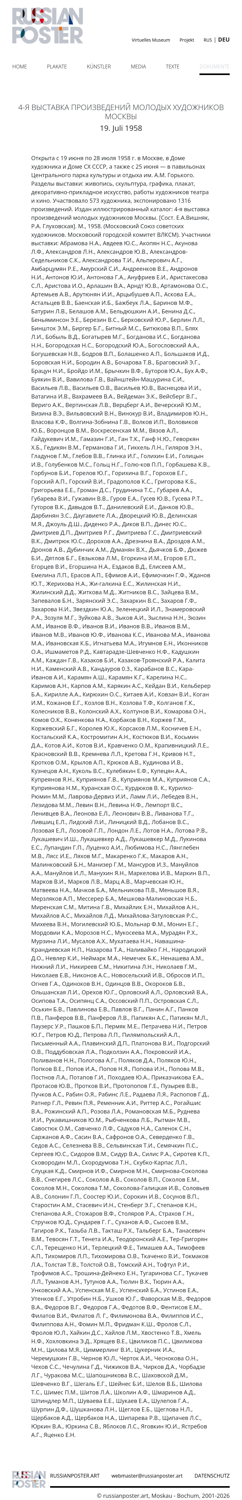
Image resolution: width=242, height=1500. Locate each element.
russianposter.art (75, 1475)
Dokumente (214, 66)
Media (138, 66)
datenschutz (212, 1475)
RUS (208, 40)
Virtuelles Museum (151, 40)
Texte (173, 66)
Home (19, 66)
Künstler (99, 66)
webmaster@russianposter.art (147, 1475)
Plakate (57, 66)
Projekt (187, 40)
